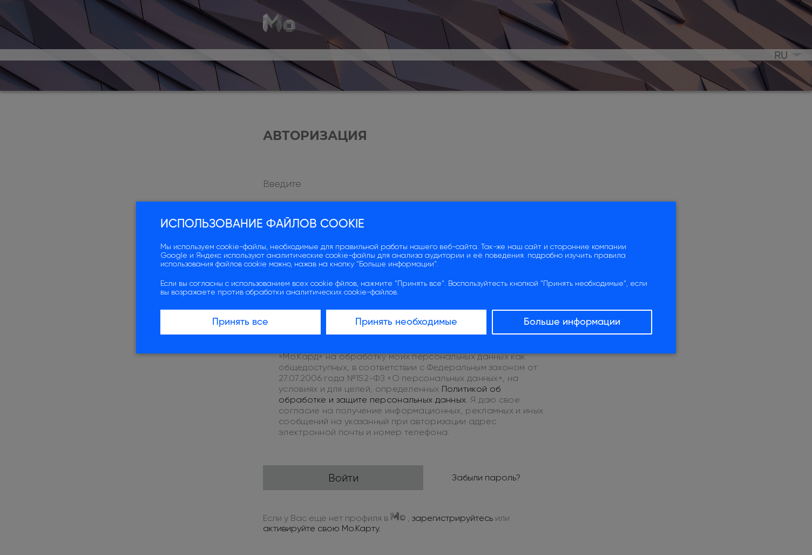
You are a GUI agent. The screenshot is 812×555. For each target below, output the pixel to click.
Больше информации (572, 322)
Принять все (240, 322)
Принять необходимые (406, 322)
